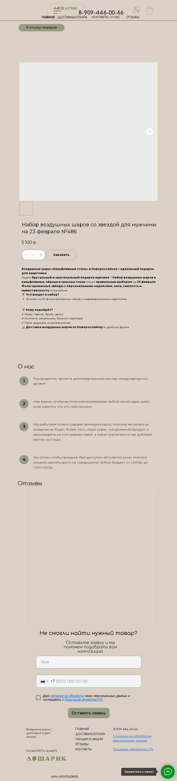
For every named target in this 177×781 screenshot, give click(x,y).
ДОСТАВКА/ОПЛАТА (72, 17)
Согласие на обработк (131, 736)
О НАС (115, 17)
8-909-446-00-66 (101, 13)
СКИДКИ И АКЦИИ (89, 739)
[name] (88, 662)
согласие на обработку (67, 696)
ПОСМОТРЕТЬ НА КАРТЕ (41, 751)
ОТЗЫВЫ (132, 17)
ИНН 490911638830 (64, 776)
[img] (136, 9)
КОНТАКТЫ (100, 17)
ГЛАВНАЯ (48, 17)
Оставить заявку (89, 713)
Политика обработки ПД (133, 749)
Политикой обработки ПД (83, 699)
